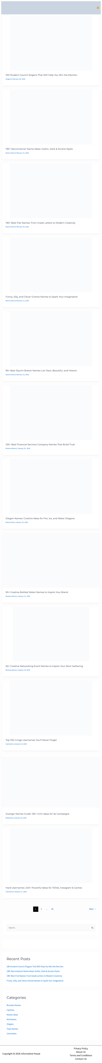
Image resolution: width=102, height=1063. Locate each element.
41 (52, 909)
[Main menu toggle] (98, 8)
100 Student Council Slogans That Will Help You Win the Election (41, 76)
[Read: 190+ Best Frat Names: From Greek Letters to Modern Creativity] (51, 191)
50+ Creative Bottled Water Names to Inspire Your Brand (37, 593)
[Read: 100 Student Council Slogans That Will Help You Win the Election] (51, 44)
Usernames (10, 745)
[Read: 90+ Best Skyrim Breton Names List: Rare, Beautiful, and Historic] (51, 339)
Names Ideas (10, 154)
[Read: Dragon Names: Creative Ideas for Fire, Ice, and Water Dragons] (51, 487)
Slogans (9, 80)
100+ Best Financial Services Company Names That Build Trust (40, 445)
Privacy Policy (81, 1048)
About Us (81, 1051)
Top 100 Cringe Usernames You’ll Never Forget (31, 740)
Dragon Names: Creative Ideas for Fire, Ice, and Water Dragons (40, 519)
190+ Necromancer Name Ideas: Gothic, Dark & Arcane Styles (39, 150)
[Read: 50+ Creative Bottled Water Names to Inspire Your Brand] (51, 561)
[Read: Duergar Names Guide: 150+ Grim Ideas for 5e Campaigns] (51, 782)
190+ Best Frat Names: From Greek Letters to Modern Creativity (40, 224)
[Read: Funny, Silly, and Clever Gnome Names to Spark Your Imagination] (51, 265)
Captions (10, 1010)
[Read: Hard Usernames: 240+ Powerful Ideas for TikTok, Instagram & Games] (51, 856)
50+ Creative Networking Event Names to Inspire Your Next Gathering (44, 667)
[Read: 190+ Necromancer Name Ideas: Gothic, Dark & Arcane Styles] (51, 118)
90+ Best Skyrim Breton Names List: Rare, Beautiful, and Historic (41, 371)
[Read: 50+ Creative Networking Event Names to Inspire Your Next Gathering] (51, 635)
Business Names (12, 449)
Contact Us (81, 1058)
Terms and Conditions (81, 1055)
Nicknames (10, 818)
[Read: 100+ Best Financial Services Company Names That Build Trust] (51, 413)
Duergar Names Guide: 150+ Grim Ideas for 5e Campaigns (37, 814)
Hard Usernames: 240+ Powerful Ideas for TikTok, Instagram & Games (44, 888)
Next (92, 909)
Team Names (12, 1029)
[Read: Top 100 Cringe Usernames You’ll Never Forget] (51, 708)
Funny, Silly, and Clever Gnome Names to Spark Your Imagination (42, 297)
